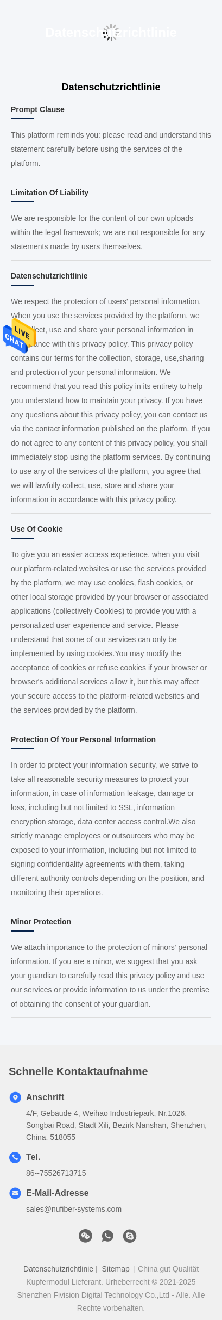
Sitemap (115, 1269)
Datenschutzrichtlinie (58, 1269)
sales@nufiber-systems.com (74, 1209)
